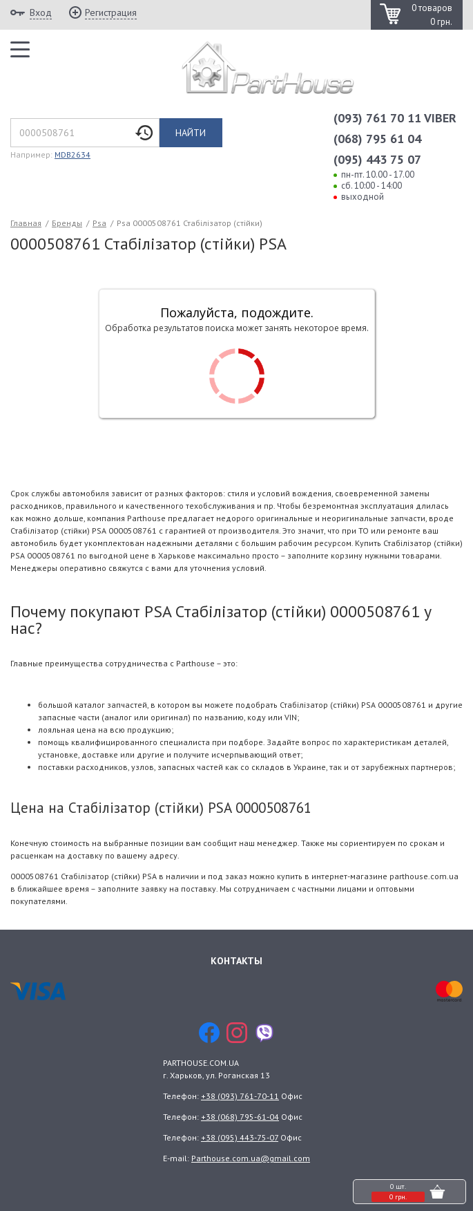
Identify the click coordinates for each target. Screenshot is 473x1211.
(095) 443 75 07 (377, 159)
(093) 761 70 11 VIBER (395, 118)
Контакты (236, 961)
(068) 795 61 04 (377, 139)
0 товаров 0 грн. (432, 15)
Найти (190, 132)
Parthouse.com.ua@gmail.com (250, 1158)
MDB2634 (72, 154)
